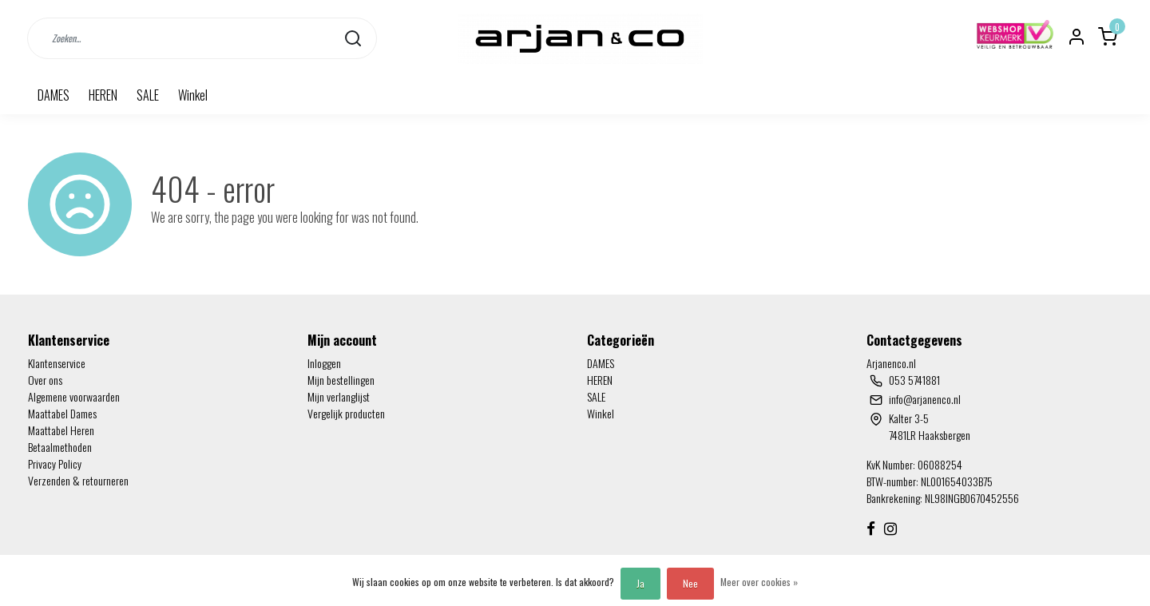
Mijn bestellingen (341, 379)
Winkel (193, 95)
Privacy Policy (54, 463)
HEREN (103, 95)
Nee (690, 583)
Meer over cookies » (759, 581)
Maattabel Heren (61, 430)
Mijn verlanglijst (338, 396)
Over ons (45, 379)
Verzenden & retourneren (78, 480)
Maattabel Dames (62, 413)
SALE (148, 95)
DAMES (53, 95)
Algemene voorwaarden (74, 396)
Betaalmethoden (60, 446)
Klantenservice (56, 362)
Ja (640, 583)
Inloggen (324, 362)
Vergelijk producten (346, 413)
